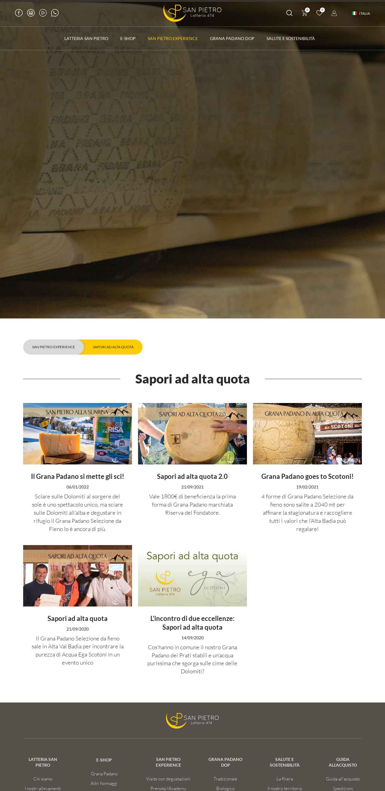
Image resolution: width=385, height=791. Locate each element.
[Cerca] (289, 14)
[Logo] (192, 13)
